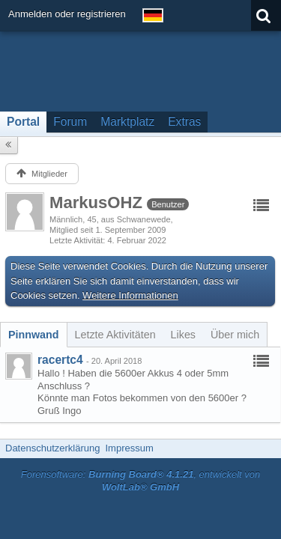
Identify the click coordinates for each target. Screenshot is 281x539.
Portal (23, 121)
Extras (184, 121)
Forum (70, 121)
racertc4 (60, 359)
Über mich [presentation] (235, 335)
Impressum (129, 448)
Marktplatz (127, 121)
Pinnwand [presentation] (33, 335)
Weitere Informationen (130, 295)
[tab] (33, 334)
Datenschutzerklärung (52, 448)
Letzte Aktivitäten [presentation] (115, 335)
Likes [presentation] (183, 335)
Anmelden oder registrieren (67, 13)
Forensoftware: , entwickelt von (141, 481)
